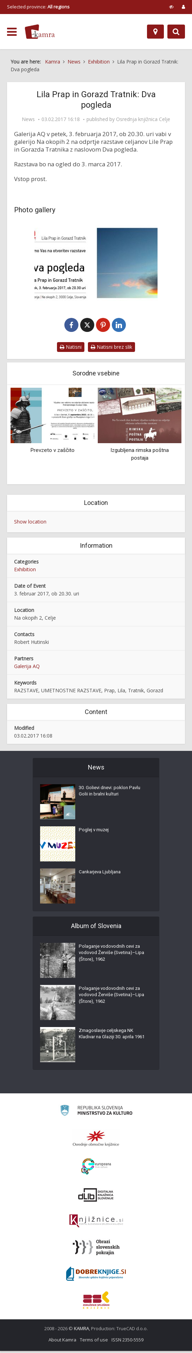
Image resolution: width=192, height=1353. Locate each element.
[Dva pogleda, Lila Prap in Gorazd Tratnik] (96, 263)
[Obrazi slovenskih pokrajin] (96, 1249)
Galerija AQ (27, 668)
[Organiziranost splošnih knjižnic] (96, 1140)
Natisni (71, 349)
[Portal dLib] (96, 1197)
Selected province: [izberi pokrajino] (38, 7)
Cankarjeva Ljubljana (101, 876)
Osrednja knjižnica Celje (143, 119)
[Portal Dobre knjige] (96, 1276)
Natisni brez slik (111, 349)
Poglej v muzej (95, 834)
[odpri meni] (12, 32)
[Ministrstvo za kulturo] (96, 1113)
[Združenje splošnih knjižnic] (96, 1302)
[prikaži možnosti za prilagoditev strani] (171, 7)
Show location (30, 523)
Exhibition (25, 571)
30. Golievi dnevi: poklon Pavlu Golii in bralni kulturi (111, 795)
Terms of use (94, 1342)
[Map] (155, 32)
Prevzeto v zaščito (52, 452)
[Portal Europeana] (96, 1169)
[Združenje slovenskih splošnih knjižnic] (96, 1223)
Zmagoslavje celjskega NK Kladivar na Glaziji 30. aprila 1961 (108, 1041)
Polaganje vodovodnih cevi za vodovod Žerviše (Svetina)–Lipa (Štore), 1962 (111, 957)
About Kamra (62, 1342)
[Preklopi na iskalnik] (176, 32)
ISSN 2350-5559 (127, 1342)
